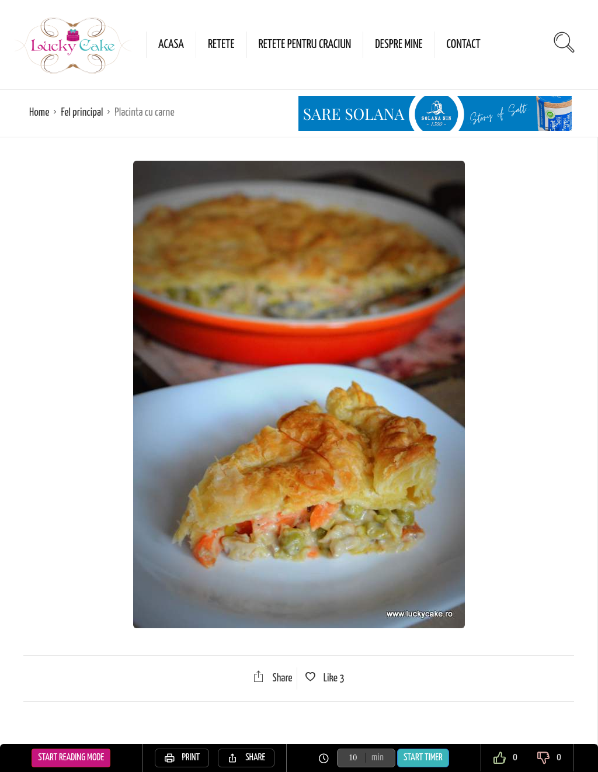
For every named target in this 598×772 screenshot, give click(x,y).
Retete (221, 44)
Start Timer (423, 758)
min (377, 758)
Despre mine (398, 44)
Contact (463, 44)
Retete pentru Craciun (305, 44)
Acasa (171, 44)
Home (39, 112)
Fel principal (82, 112)
